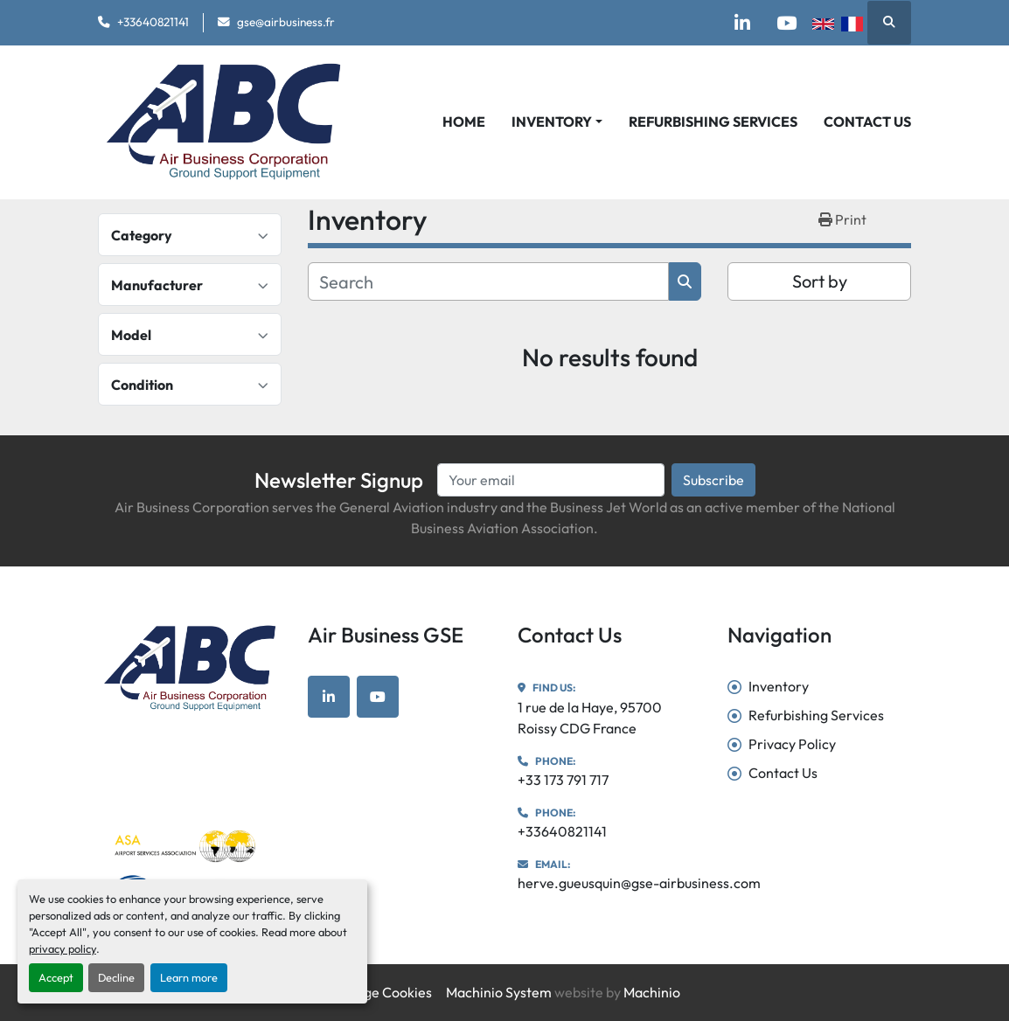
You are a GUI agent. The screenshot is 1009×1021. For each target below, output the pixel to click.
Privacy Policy (792, 744)
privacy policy (62, 948)
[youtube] (786, 23)
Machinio (651, 992)
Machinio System (499, 992)
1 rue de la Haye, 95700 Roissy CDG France (590, 717)
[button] (556, 121)
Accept (55, 977)
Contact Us (867, 121)
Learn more (189, 977)
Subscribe (713, 480)
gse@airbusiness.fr (286, 22)
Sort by (819, 281)
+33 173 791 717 (563, 779)
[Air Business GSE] (190, 668)
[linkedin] (741, 23)
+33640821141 (153, 22)
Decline (116, 977)
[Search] (488, 281)
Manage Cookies (380, 992)
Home (463, 121)
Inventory (551, 121)
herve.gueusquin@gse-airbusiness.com (639, 883)
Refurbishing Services (713, 121)
